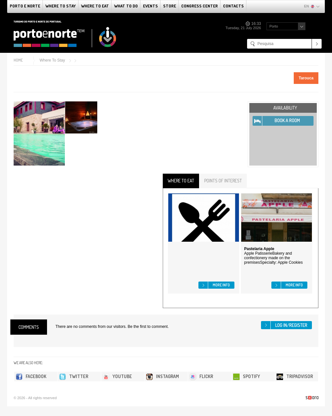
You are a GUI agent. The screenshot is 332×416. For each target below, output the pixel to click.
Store (169, 5)
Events (150, 5)
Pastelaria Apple (259, 249)
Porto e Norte (25, 5)
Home (18, 60)
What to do (126, 5)
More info (221, 285)
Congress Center (199, 5)
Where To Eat (95, 5)
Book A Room (287, 120)
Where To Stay (60, 5)
